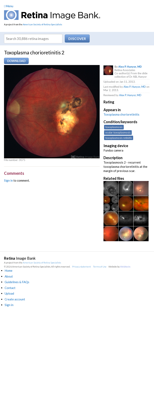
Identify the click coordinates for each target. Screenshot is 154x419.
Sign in (8, 180)
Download (16, 61)
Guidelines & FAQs (17, 282)
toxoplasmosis (114, 127)
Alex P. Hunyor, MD (130, 66)
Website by (119, 266)
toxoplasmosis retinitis (118, 137)
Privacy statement (81, 266)
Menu (8, 6)
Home (8, 270)
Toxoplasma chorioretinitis (121, 114)
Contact (10, 288)
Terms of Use (99, 266)
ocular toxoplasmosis (118, 132)
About (9, 276)
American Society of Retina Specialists (42, 24)
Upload (9, 293)
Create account (15, 299)
